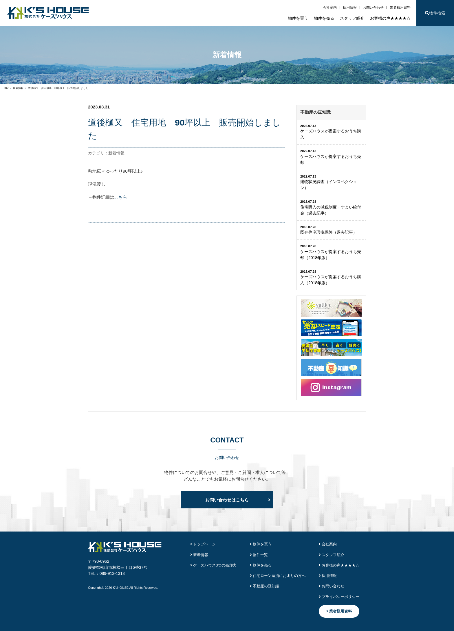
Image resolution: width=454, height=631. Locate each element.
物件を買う (298, 18)
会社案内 (330, 7)
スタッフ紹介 (352, 18)
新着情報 (199, 555)
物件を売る (324, 18)
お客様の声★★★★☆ (390, 18)
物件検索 (435, 13)
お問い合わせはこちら (227, 499)
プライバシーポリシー (339, 597)
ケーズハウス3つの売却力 (213, 565)
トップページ (203, 544)
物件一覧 (259, 555)
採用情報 (350, 7)
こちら (120, 197)
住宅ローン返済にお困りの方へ (278, 575)
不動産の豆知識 (264, 586)
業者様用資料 (400, 7)
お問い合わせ (373, 7)
